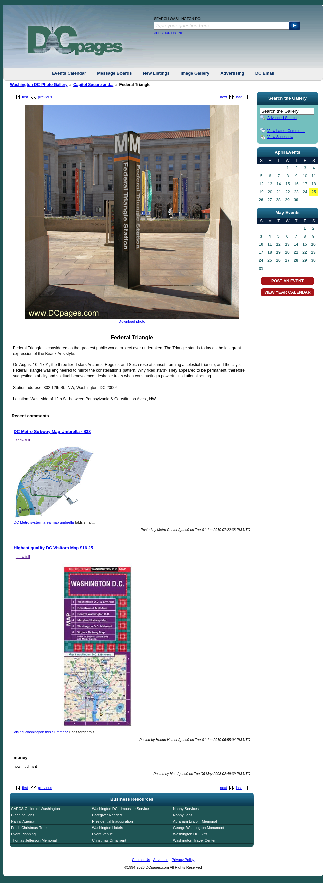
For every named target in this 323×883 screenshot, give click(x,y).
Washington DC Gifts (190, 834)
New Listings (156, 73)
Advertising (232, 73)
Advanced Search (282, 118)
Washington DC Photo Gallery (39, 84)
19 (278, 252)
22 (304, 252)
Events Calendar (69, 73)
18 (269, 252)
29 (287, 200)
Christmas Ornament (109, 840)
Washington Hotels (107, 828)
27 (269, 200)
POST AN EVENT (287, 281)
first (25, 97)
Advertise (160, 860)
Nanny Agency (23, 821)
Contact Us (141, 860)
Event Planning (23, 834)
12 (278, 244)
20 (287, 252)
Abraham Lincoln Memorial (195, 821)
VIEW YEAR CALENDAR (287, 292)
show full (23, 440)
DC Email (264, 73)
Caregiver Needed (107, 815)
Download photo (131, 321)
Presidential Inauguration (112, 821)
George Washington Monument (198, 828)
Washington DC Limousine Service (120, 809)
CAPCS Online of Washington (35, 809)
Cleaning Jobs (22, 815)
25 (313, 192)
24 (261, 260)
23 (313, 252)
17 (261, 252)
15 (304, 244)
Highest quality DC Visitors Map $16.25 (53, 547)
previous (45, 97)
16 (313, 244)
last (239, 97)
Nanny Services (186, 809)
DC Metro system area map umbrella (54, 520)
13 (287, 244)
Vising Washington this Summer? (97, 730)
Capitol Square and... (93, 84)
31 (261, 268)
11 (269, 244)
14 (296, 244)
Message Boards (114, 73)
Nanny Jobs (182, 815)
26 (261, 200)
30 (296, 200)
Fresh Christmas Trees (29, 828)
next (223, 97)
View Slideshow (280, 137)
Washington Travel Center (194, 840)
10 (261, 244)
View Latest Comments (286, 131)
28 (278, 200)
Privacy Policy (183, 860)
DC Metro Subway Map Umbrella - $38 (52, 431)
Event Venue (102, 834)
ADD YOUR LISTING (168, 33)
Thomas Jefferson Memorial (34, 840)
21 (296, 252)
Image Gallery (195, 73)
